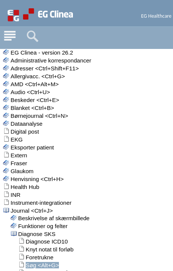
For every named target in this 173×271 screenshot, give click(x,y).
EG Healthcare (156, 16)
